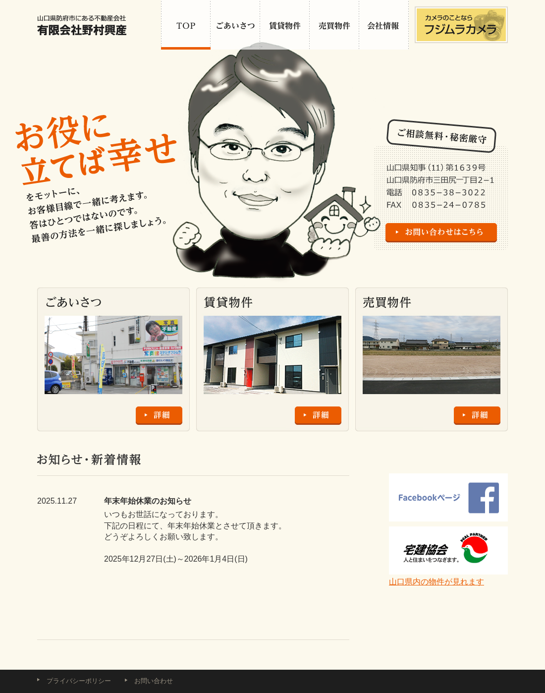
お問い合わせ (153, 681)
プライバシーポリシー (79, 681)
